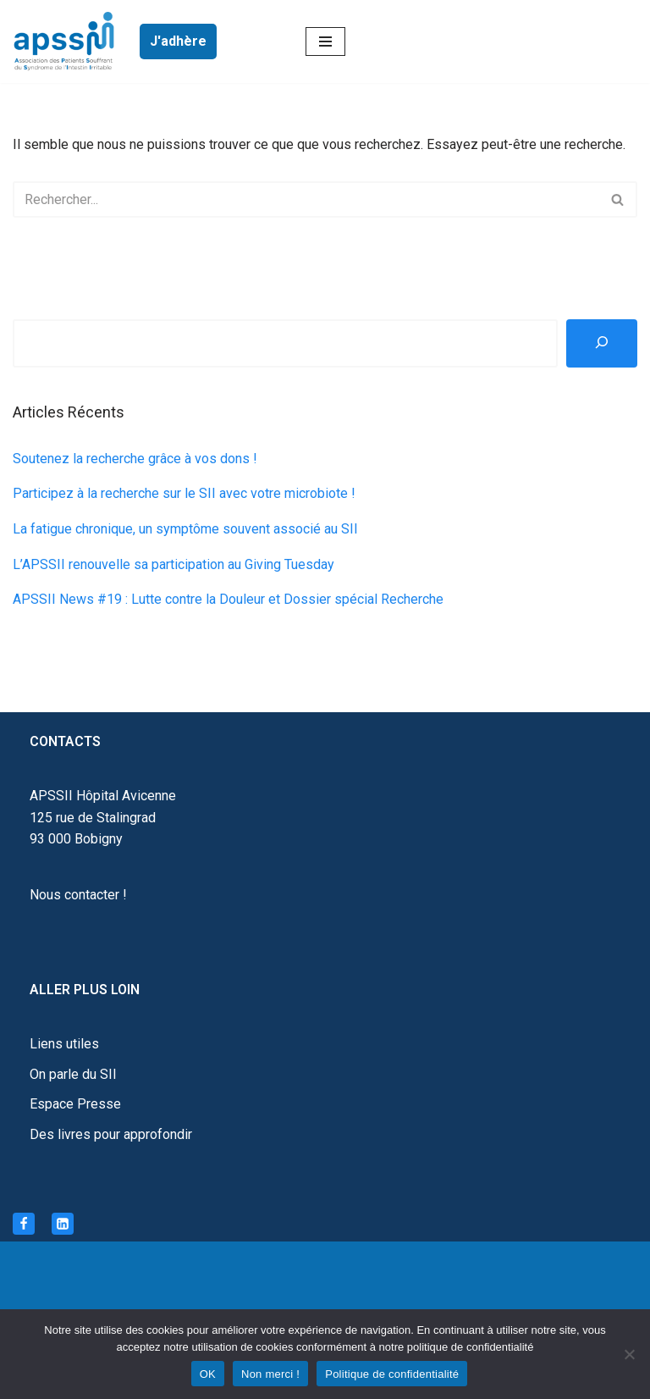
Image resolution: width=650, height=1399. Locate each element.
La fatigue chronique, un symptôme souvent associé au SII (185, 529)
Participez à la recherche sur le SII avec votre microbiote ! (184, 493)
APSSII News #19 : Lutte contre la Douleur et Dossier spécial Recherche (228, 599)
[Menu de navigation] (325, 41)
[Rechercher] (306, 199)
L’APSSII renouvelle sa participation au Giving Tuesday (173, 564)
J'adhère (178, 41)
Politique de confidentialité (392, 1374)
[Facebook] (24, 1224)
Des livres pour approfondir (111, 1134)
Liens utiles (64, 1044)
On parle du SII (73, 1074)
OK (208, 1374)
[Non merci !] (628, 1354)
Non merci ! (270, 1374)
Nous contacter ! (78, 895)
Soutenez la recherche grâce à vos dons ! (135, 459)
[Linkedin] (63, 1224)
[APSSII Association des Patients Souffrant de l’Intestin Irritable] (68, 41)
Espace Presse (75, 1104)
